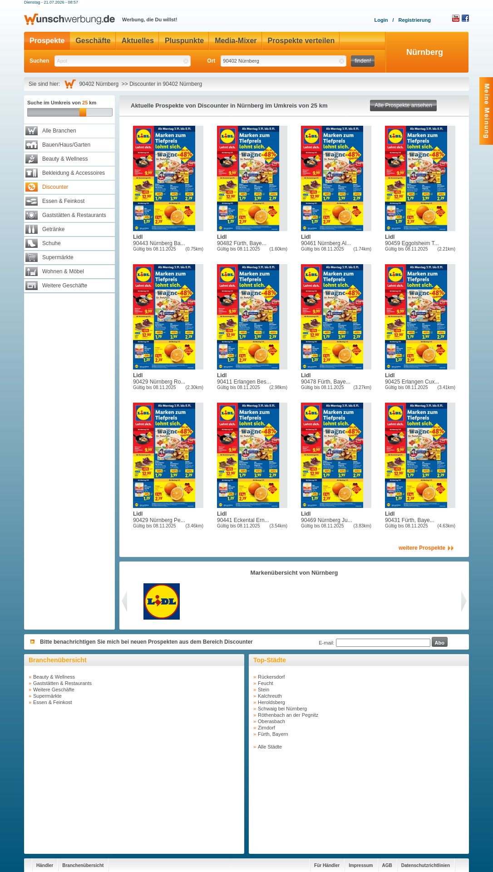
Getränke (53, 229)
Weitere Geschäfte (64, 285)
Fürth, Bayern (273, 734)
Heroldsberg (271, 702)
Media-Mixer (235, 40)
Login (381, 20)
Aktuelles (138, 40)
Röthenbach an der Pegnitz (288, 715)
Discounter (55, 187)
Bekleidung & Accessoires (73, 173)
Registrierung (414, 20)
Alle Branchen (59, 131)
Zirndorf (266, 727)
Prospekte (47, 40)
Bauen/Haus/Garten (66, 145)
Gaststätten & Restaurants (74, 215)
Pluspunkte (184, 40)
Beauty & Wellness (65, 159)
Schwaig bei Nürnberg (282, 708)
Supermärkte (58, 257)
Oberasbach (271, 721)
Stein (263, 689)
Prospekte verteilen (301, 40)
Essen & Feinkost (63, 201)
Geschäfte (92, 40)
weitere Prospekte (422, 548)
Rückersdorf (271, 677)
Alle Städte (270, 746)
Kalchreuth (270, 696)
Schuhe (51, 243)
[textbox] (122, 61)
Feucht (265, 683)
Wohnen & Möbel (63, 271)
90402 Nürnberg (100, 84)
